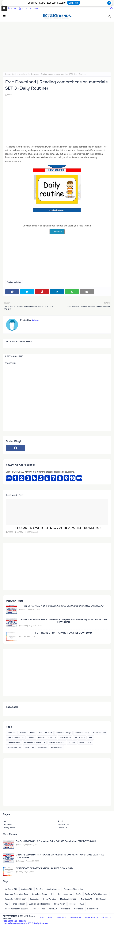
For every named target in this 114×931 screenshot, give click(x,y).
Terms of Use (63, 824)
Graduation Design (63, 733)
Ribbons (72, 742)
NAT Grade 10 (65, 738)
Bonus (32, 733)
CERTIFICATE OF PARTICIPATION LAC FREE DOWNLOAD (63, 633)
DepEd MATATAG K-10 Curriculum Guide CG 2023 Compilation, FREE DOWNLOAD (63, 606)
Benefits (23, 733)
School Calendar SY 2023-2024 (17, 909)
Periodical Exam (18, 904)
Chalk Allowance (53, 889)
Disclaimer (7, 824)
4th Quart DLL (26, 889)
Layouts (31, 738)
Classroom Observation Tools (16, 894)
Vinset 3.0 (53, 909)
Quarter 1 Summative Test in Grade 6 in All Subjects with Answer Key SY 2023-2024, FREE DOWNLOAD (63, 620)
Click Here (73, 3)
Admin (9, 95)
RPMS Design (59, 904)
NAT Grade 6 (80, 738)
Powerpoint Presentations (34, 742)
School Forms (39, 909)
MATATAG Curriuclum (47, 738)
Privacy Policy (9, 828)
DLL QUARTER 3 (45, 733)
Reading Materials (19, 74)
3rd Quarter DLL (11, 889)
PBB (90, 738)
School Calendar (14, 747)
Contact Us (62, 828)
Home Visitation (99, 733)
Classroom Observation (73, 889)
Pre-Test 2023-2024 (57, 742)
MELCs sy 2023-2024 (68, 899)
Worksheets (42, 747)
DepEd (78, 894)
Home (11, 8)
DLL (52, 894)
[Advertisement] (57, 47)
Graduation (34, 899)
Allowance (12, 733)
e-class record (56, 747)
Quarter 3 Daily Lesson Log (39, 904)
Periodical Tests (14, 742)
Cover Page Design (39, 894)
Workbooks (29, 747)
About (23, 8)
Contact (34, 8)
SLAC (82, 904)
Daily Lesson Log (65, 894)
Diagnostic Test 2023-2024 (15, 899)
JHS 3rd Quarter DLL (16, 738)
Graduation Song (82, 733)
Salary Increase (85, 742)
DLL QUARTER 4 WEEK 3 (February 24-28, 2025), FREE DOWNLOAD (57, 528)
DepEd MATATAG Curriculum (96, 894)
